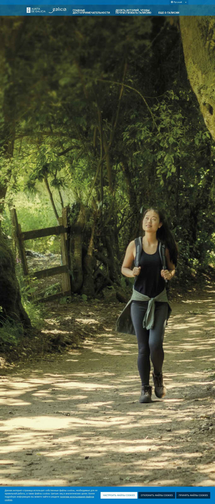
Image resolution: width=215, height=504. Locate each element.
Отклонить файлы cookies (157, 495)
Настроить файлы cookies (119, 495)
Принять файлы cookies (193, 495)
